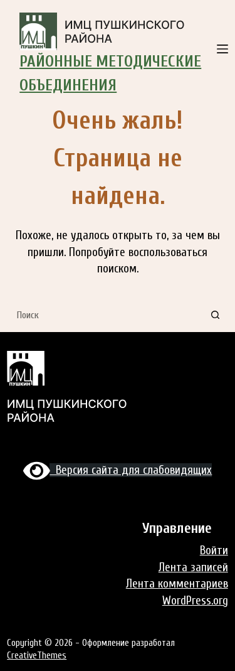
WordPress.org (195, 601)
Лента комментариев (177, 584)
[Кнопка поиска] (215, 315)
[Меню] (222, 49)
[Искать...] (105, 315)
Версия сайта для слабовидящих (117, 470)
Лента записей (193, 567)
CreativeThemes (36, 655)
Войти (214, 550)
